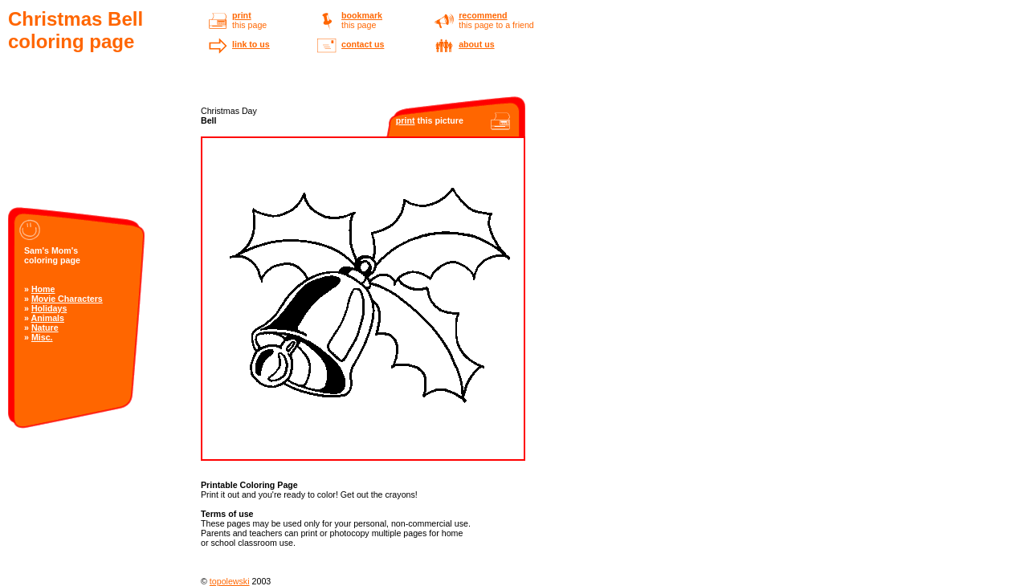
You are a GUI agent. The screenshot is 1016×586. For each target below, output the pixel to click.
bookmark (361, 15)
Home (43, 289)
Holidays (49, 308)
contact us (362, 44)
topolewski (230, 581)
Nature (45, 327)
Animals (47, 318)
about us (476, 44)
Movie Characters (67, 298)
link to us (251, 44)
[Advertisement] (88, 142)
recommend (483, 15)
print (241, 15)
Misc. (42, 337)
